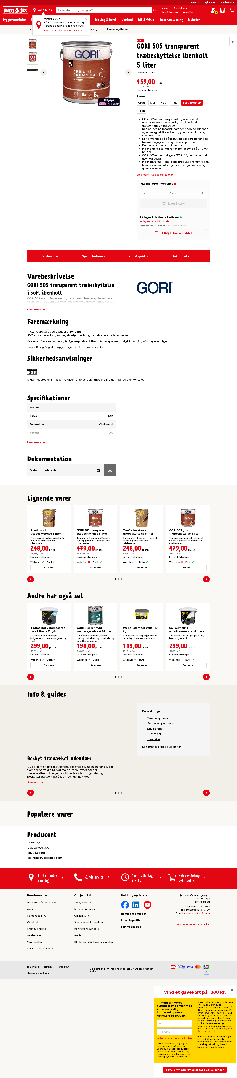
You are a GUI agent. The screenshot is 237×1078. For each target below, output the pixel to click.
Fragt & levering (36, 1011)
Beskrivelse (50, 256)
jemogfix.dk (33, 1050)
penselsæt (168, 723)
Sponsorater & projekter (88, 1005)
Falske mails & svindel (40, 1031)
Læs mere (143, 174)
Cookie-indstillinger (38, 1056)
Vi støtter (188, 12)
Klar (152, 102)
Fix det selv (180, 8)
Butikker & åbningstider (41, 985)
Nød (163, 102)
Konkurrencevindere (86, 1011)
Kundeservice (227, 2)
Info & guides (138, 256)
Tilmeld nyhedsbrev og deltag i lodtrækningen (195, 1069)
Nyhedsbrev (211, 2)
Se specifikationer (162, 174)
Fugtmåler (154, 734)
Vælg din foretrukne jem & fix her (64, 30)
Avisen (166, 8)
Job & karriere (170, 12)
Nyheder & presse (85, 992)
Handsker (153, 739)
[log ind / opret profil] (213, 10)
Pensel (151, 723)
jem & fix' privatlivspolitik (215, 1029)
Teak (141, 110)
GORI (140, 40)
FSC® (77, 1018)
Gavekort (196, 2)
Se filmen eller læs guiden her (161, 746)
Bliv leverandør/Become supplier (93, 1025)
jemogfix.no (64, 1050)
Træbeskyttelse (157, 718)
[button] (115, 579)
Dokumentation (183, 256)
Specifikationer (93, 256)
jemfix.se (49, 1050)
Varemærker (34, 1025)
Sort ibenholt (192, 102)
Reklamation (34, 1018)
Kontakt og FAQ (36, 998)
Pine (174, 102)
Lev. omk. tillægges (147, 90)
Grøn (141, 102)
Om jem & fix (81, 998)
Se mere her (35, 782)
